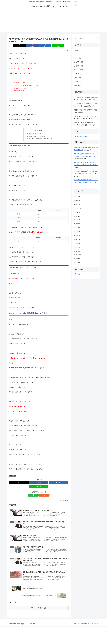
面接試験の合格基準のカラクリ (35, 134)
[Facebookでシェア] (34, 45)
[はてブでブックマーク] (44, 45)
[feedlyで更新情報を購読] (37, 495)
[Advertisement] (53, 21)
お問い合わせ (78, 274)
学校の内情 (12, 475)
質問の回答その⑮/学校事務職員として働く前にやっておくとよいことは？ (85, 124)
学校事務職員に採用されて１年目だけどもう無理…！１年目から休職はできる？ (86, 117)
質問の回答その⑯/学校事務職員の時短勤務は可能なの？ (85, 111)
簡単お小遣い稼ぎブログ (84, 136)
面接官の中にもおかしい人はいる (36, 136)
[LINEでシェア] (54, 45)
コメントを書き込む (38, 609)
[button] (97, 38)
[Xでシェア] (24, 45)
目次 (36, 130)
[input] (86, 38)
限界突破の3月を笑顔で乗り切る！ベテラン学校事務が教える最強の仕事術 (85, 105)
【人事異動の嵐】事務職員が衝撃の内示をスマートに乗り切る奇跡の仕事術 (86, 98)
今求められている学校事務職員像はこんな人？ (39, 138)
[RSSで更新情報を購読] (40, 495)
